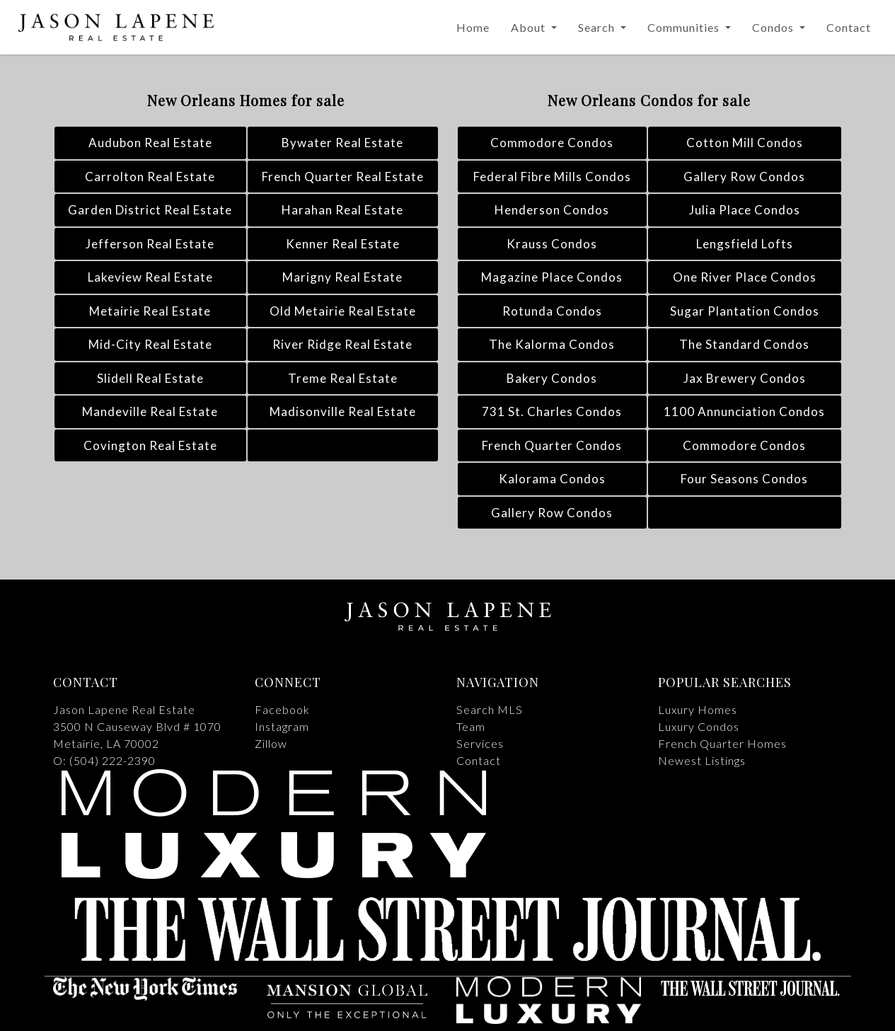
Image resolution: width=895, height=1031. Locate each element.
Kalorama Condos (552, 478)
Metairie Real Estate (150, 311)
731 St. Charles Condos (552, 411)
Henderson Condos (552, 209)
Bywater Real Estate (342, 142)
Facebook (282, 709)
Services (480, 743)
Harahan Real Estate (342, 209)
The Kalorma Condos (552, 344)
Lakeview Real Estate (150, 277)
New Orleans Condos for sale (649, 100)
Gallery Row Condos (744, 176)
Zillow (271, 743)
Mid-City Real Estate (150, 344)
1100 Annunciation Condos (744, 411)
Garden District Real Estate (150, 209)
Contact (848, 27)
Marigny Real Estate (342, 277)
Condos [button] (774, 27)
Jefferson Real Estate (150, 243)
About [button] (529, 27)
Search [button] (598, 27)
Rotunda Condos (552, 311)
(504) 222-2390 (112, 760)
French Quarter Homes (722, 743)
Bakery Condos (552, 378)
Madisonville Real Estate (343, 411)
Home (473, 27)
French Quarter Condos (552, 445)
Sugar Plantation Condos (744, 311)
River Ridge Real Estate (342, 344)
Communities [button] (684, 27)
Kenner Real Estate (343, 243)
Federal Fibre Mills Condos (552, 176)
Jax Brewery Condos (744, 378)
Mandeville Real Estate (150, 411)
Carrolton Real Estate (150, 176)
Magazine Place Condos (552, 277)
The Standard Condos (744, 344)
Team (470, 726)
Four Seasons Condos (744, 478)
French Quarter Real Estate (343, 176)
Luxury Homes (697, 709)
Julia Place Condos (744, 209)
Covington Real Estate (150, 445)
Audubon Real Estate (150, 142)
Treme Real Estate (343, 378)
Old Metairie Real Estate (343, 311)
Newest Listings (702, 760)
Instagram (282, 726)
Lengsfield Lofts (744, 243)
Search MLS (489, 709)
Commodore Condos (551, 142)
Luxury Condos (698, 726)
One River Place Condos (744, 277)
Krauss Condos (552, 243)
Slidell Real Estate (150, 378)
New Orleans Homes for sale (246, 100)
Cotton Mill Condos (744, 142)
